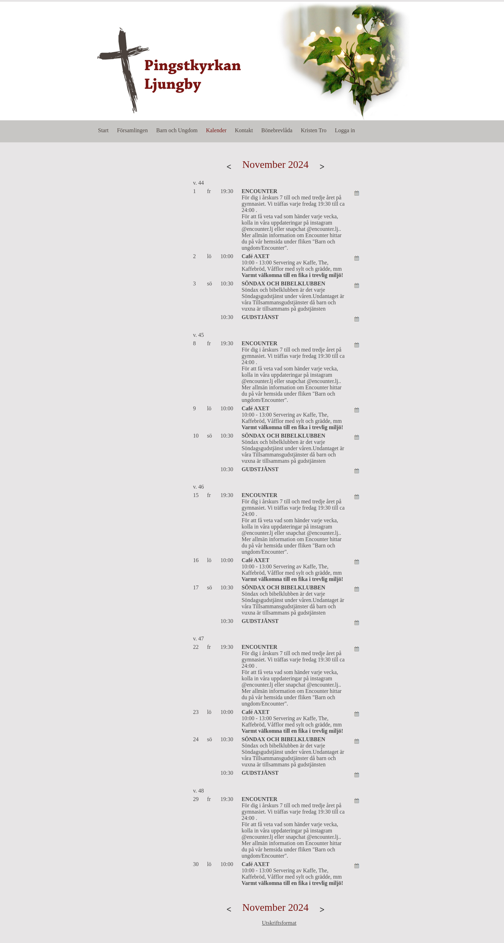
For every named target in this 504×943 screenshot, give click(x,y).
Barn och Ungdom (176, 130)
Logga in (345, 130)
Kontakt (244, 130)
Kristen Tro (313, 130)
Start (103, 130)
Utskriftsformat (279, 923)
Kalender (216, 130)
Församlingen (132, 130)
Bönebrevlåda (277, 130)
